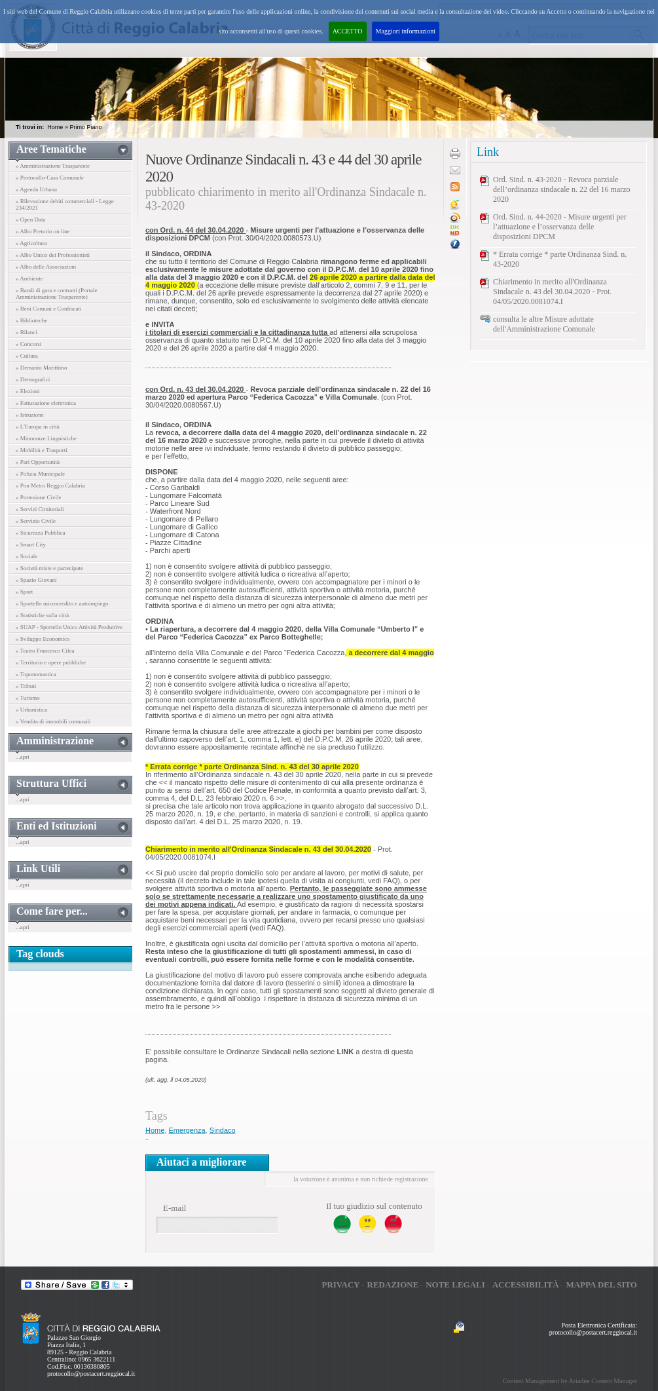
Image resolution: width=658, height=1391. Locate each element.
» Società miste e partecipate (49, 568)
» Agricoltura (31, 243)
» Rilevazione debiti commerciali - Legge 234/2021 (65, 204)
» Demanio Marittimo (41, 367)
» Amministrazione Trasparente (53, 165)
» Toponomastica (36, 674)
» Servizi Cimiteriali (40, 509)
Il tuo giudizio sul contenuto (374, 1206)
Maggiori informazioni (405, 31)
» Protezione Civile (39, 497)
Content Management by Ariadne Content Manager (570, 1380)
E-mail (174, 1208)
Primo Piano (85, 127)
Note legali (455, 1284)
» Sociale (26, 556)
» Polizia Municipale (40, 473)
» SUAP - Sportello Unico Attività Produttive (69, 627)
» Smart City (31, 544)
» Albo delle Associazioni (46, 266)
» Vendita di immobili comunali (53, 721)
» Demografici (33, 379)
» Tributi (26, 686)
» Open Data (30, 219)
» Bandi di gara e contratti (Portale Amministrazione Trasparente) (56, 293)
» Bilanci (26, 332)
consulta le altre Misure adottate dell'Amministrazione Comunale (544, 323)
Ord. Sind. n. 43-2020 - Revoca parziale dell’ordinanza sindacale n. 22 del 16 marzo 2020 (562, 189)
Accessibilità (525, 1284)
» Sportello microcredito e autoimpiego (62, 603)
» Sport (24, 591)
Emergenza (186, 1130)
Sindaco (223, 1130)
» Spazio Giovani (36, 580)
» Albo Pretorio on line (43, 231)
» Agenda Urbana (36, 189)
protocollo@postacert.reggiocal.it (91, 1373)
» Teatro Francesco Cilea (45, 650)
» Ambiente (29, 278)
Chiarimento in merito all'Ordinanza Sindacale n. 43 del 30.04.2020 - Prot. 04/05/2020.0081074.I (552, 291)
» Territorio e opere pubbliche (51, 662)
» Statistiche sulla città (42, 615)
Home (55, 127)
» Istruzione (30, 414)
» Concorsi (28, 344)
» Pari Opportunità (38, 462)
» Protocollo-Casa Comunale (50, 177)
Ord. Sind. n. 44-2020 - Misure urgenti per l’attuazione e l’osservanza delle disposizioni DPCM (560, 226)
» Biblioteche (31, 320)
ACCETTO (348, 31)
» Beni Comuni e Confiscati (49, 308)
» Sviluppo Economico (43, 639)
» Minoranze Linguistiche (46, 438)
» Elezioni (28, 391)
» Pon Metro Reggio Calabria (50, 485)
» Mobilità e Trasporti (41, 450)
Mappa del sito (601, 1284)
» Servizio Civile (36, 521)
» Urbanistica (31, 709)
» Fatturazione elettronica (46, 403)
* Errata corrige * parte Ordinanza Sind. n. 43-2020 (560, 259)
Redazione (393, 1284)
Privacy (340, 1284)
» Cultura (27, 356)
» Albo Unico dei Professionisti (53, 255)
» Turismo (28, 698)
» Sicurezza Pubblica (40, 532)
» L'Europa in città (38, 426)
